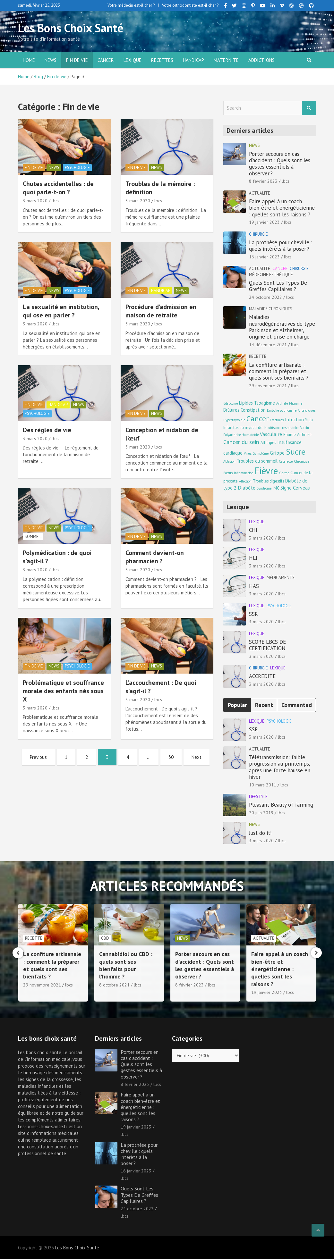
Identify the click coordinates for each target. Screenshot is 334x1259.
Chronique (301, 461)
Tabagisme (264, 403)
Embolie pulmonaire (281, 410)
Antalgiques (306, 410)
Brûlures (231, 410)
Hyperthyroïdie (234, 420)
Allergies (268, 442)
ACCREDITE (262, 676)
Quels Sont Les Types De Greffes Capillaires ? (278, 286)
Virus (248, 453)
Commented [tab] (296, 705)
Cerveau (301, 487)
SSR (253, 613)
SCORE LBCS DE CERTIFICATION (267, 645)
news (50, 60)
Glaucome (230, 403)
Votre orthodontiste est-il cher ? (190, 5)
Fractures (277, 420)
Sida (309, 419)
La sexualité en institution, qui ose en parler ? (61, 311)
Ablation (229, 461)
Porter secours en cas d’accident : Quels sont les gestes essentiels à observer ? (279, 163)
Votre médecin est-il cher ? (131, 5)
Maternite (226, 60)
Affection (245, 481)
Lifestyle (258, 796)
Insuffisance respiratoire (281, 427)
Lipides (246, 403)
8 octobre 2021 (190, 985)
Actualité (259, 193)
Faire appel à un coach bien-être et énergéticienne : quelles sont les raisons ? (282, 208)
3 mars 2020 (35, 201)
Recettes (162, 60)
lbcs (55, 201)
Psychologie (77, 167)
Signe (286, 488)
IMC (276, 488)
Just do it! (260, 832)
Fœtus (228, 473)
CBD (181, 938)
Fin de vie (77, 60)
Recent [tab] (264, 705)
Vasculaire (271, 434)
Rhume (289, 434)
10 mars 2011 (262, 785)
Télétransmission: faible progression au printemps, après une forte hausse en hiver (279, 767)
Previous (38, 757)
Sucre (295, 451)
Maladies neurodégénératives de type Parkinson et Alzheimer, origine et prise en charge (282, 327)
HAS (254, 586)
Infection (294, 419)
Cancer (106, 60)
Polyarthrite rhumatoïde (241, 434)
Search (309, 108)
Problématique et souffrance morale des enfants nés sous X (63, 690)
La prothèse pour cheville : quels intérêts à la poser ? (280, 245)
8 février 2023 (263, 181)
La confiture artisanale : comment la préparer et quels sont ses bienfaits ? (278, 371)
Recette (257, 356)
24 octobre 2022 (265, 297)
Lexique (132, 60)
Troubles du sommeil (257, 461)
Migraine (295, 403)
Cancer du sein (241, 442)
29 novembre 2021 (268, 386)
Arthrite (282, 403)
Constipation (253, 410)
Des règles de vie (47, 430)
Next (196, 757)
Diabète (246, 487)
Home (29, 60)
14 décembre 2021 (268, 345)
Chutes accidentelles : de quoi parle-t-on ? (58, 188)
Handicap (193, 60)
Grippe (277, 452)
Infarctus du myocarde (242, 427)
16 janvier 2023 (264, 257)
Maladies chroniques (270, 309)
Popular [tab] (237, 705)
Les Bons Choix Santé (70, 27)
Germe (284, 473)
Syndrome (264, 488)
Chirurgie (258, 234)
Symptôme (261, 453)
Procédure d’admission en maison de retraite (160, 311)
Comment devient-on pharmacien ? (154, 557)
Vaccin (304, 427)
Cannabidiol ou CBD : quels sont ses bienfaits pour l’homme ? (201, 965)
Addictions (261, 60)
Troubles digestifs (268, 480)
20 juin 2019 (261, 813)
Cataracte (286, 461)
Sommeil (33, 536)
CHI (253, 529)
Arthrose (304, 434)
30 (171, 757)
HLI (253, 557)
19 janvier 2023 (264, 222)
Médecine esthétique (271, 274)
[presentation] (18, 952)
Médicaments (281, 577)
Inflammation (243, 473)
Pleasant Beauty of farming (281, 804)
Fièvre (266, 471)
